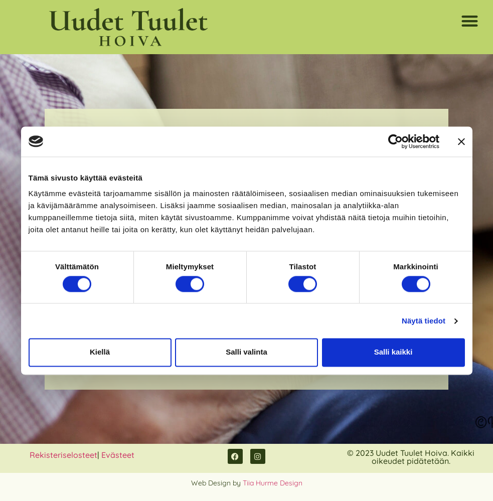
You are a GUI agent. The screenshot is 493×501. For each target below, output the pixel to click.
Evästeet (117, 455)
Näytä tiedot (423, 320)
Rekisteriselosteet (63, 455)
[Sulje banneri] (461, 141)
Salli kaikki (393, 352)
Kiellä (100, 352)
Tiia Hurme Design (272, 482)
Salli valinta (246, 352)
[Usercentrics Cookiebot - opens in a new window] (395, 141)
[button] (470, 21)
